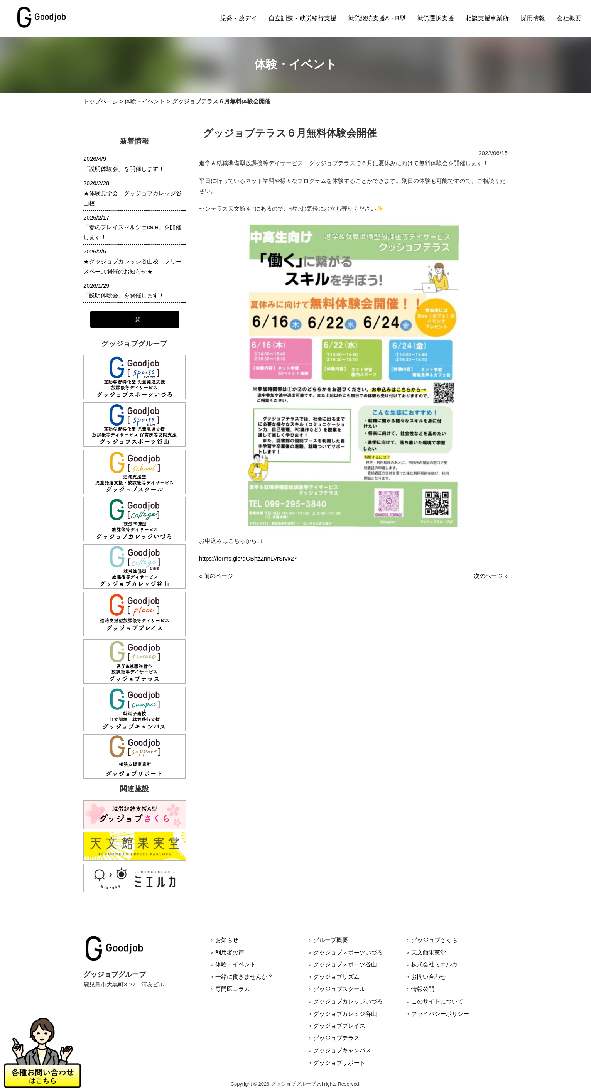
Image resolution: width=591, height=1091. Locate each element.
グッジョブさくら (434, 940)
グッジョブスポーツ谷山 (345, 964)
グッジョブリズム (336, 976)
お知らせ (226, 940)
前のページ (218, 576)
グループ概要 (330, 940)
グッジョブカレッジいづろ (348, 1001)
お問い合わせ (428, 976)
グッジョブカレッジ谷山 (345, 1013)
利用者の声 (229, 952)
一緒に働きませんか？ (244, 976)
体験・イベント (145, 101)
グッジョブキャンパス (342, 1050)
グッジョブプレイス (339, 1025)
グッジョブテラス (336, 1038)
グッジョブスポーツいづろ (348, 952)
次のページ (488, 576)
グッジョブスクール (339, 989)
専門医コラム (232, 989)
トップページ (100, 101)
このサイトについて (437, 1001)
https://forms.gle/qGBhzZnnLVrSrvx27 (248, 558)
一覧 (134, 319)
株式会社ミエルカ (434, 964)
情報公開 (422, 989)
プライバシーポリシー (440, 1013)
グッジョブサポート (339, 1062)
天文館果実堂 (428, 952)
